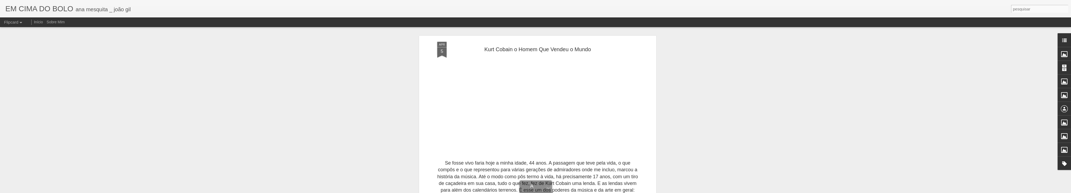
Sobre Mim (56, 22)
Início (38, 22)
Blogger (570, 190)
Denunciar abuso (587, 190)
